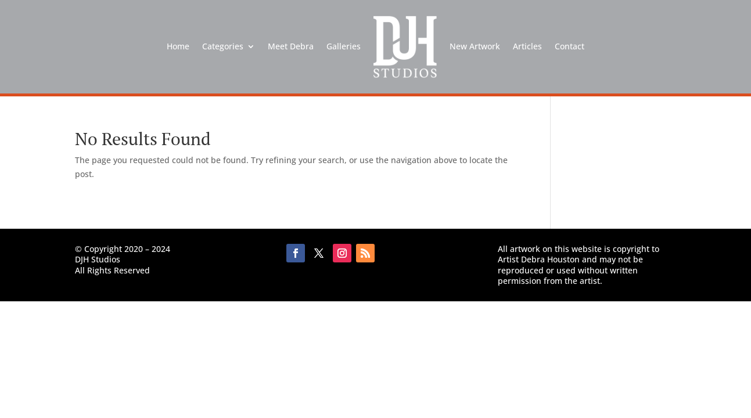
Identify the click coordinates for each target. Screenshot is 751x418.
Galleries (343, 46)
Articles (527, 46)
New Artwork (475, 46)
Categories (222, 46)
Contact (569, 46)
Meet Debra (291, 46)
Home (178, 46)
